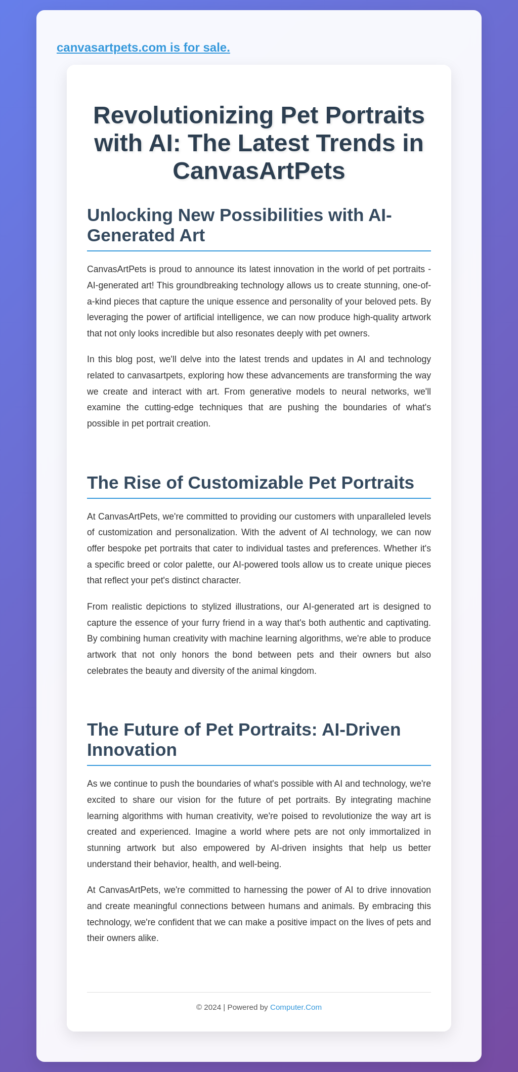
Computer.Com (296, 1007)
